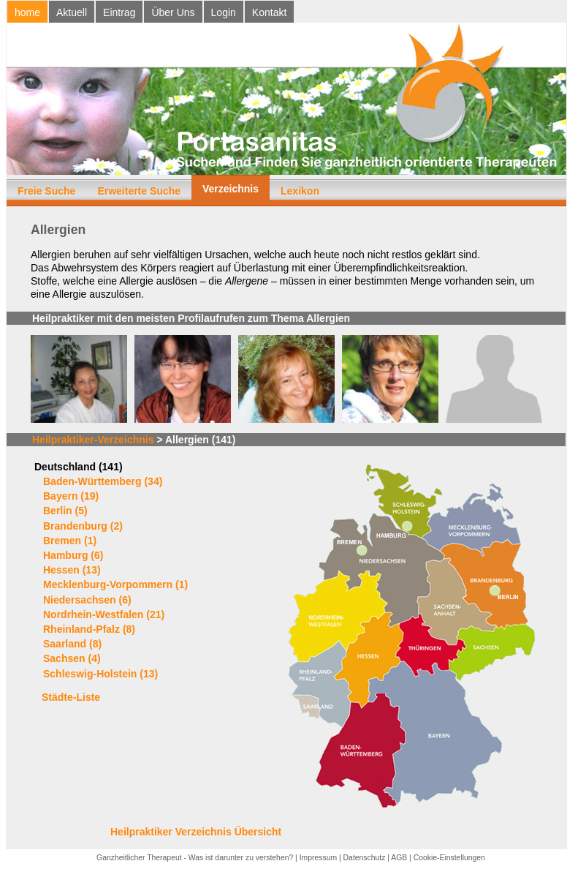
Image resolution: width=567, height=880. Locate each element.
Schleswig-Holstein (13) (100, 674)
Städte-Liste (71, 697)
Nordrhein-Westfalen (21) (103, 614)
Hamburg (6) (73, 555)
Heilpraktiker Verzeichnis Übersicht (195, 832)
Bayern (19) (71, 496)
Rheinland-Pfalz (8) (89, 629)
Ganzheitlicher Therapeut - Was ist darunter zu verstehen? (194, 858)
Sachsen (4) (72, 658)
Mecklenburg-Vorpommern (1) (115, 584)
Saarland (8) (72, 644)
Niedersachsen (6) (87, 600)
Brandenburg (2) (83, 526)
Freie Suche (46, 191)
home (27, 12)
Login (223, 12)
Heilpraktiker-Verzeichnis (93, 439)
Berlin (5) (65, 510)
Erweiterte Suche (138, 191)
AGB (399, 858)
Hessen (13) (72, 570)
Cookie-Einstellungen (449, 858)
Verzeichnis (230, 189)
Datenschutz (364, 858)
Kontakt (269, 12)
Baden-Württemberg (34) (102, 481)
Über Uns (172, 12)
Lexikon (300, 191)
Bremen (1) (69, 540)
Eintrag (119, 12)
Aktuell (71, 12)
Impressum (318, 858)
